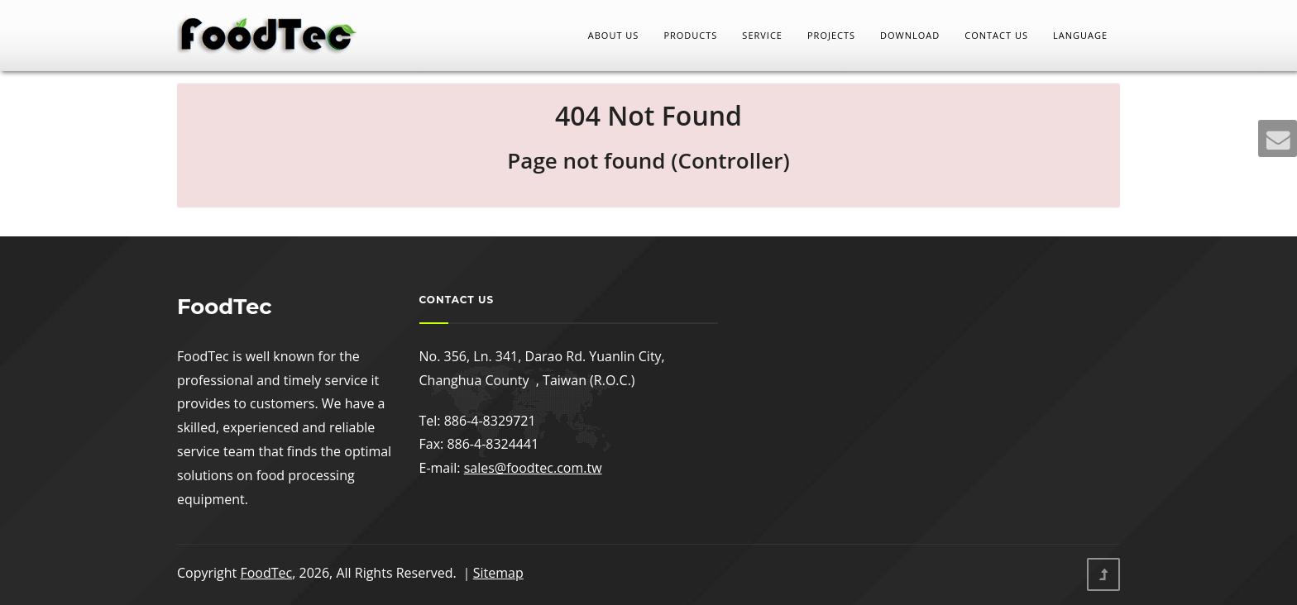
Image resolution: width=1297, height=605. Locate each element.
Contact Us (996, 35)
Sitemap (498, 573)
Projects (831, 35)
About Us (613, 35)
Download (910, 35)
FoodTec (266, 573)
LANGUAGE (1080, 35)
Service (762, 35)
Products (690, 35)
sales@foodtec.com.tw (533, 468)
